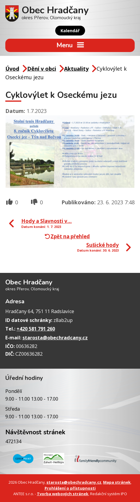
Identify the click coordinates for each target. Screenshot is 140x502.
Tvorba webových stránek (62, 493)
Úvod (12, 68)
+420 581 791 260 (36, 329)
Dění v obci (41, 68)
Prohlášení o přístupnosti (70, 488)
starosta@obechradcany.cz (55, 337)
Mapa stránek (117, 482)
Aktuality (76, 68)
